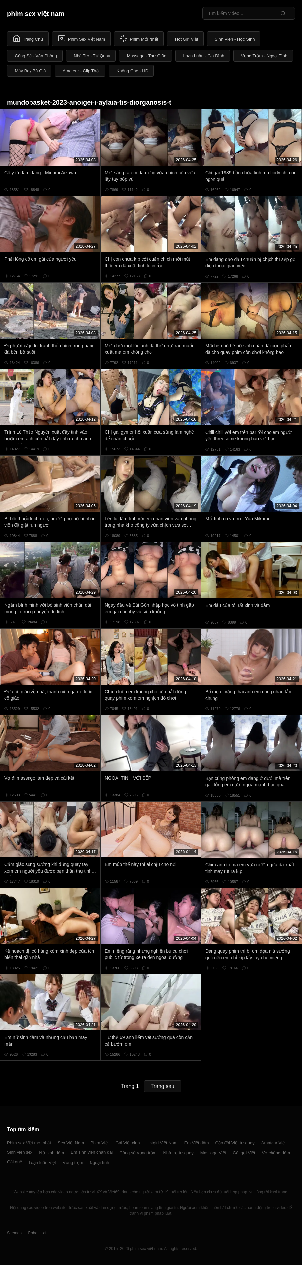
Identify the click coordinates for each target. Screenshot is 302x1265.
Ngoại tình (99, 1162)
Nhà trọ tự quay (178, 1152)
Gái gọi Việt (244, 1152)
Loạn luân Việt (42, 1162)
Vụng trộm (73, 1162)
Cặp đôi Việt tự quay (235, 1142)
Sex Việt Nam (71, 1142)
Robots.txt (37, 1233)
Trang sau (162, 1086)
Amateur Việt (273, 1142)
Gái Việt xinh (127, 1142)
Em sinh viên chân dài (92, 1152)
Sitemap (14, 1233)
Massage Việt (213, 1152)
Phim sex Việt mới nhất (29, 1142)
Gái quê (14, 1161)
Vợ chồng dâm (276, 1152)
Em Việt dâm (196, 1142)
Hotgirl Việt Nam (161, 1142)
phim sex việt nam (35, 13)
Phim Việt (100, 1142)
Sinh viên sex (19, 1152)
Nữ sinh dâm (51, 1152)
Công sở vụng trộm (137, 1152)
